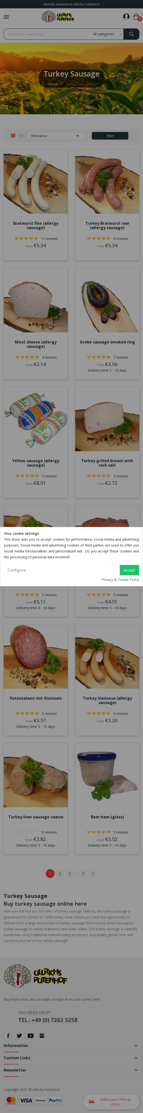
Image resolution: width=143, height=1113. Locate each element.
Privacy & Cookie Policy (120, 579)
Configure (17, 570)
